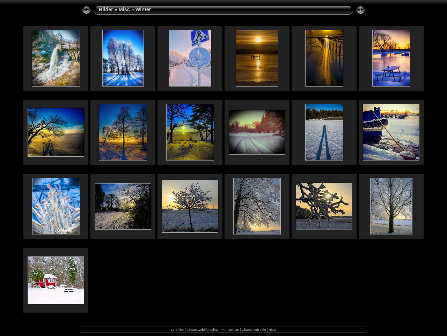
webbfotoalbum (209, 329)
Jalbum (233, 329)
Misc (124, 9)
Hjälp (272, 329)
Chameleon (250, 329)
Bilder (106, 9)
